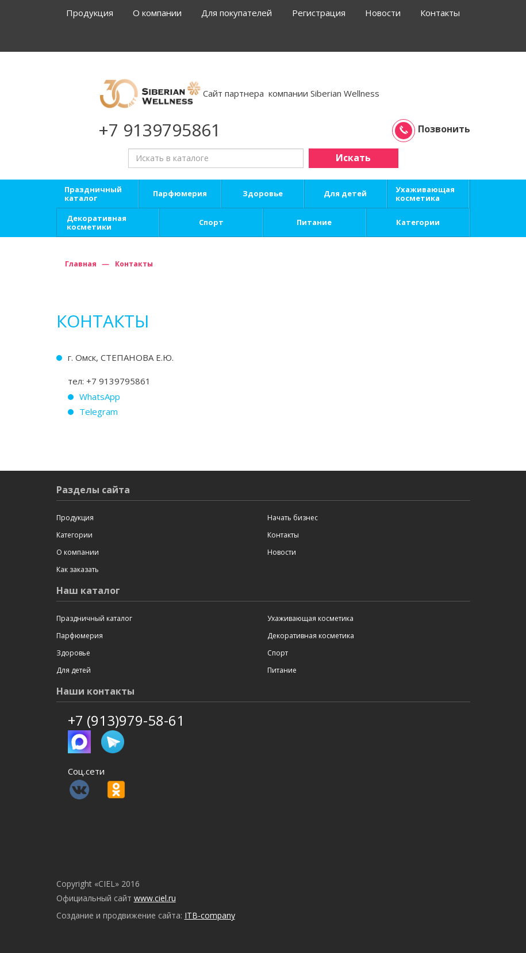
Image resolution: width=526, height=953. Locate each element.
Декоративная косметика (310, 636)
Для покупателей (236, 12)
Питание (314, 222)
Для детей (345, 193)
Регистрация (318, 12)
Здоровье (263, 193)
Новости (383, 12)
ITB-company (210, 915)
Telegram (98, 411)
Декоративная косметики (96, 222)
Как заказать (77, 569)
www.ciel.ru (155, 898)
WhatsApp (99, 396)
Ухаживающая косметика (425, 194)
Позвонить (432, 129)
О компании (157, 12)
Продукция (89, 12)
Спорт (211, 222)
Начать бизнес (292, 518)
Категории (418, 222)
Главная (81, 264)
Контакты (440, 12)
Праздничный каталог (93, 194)
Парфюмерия (180, 193)
